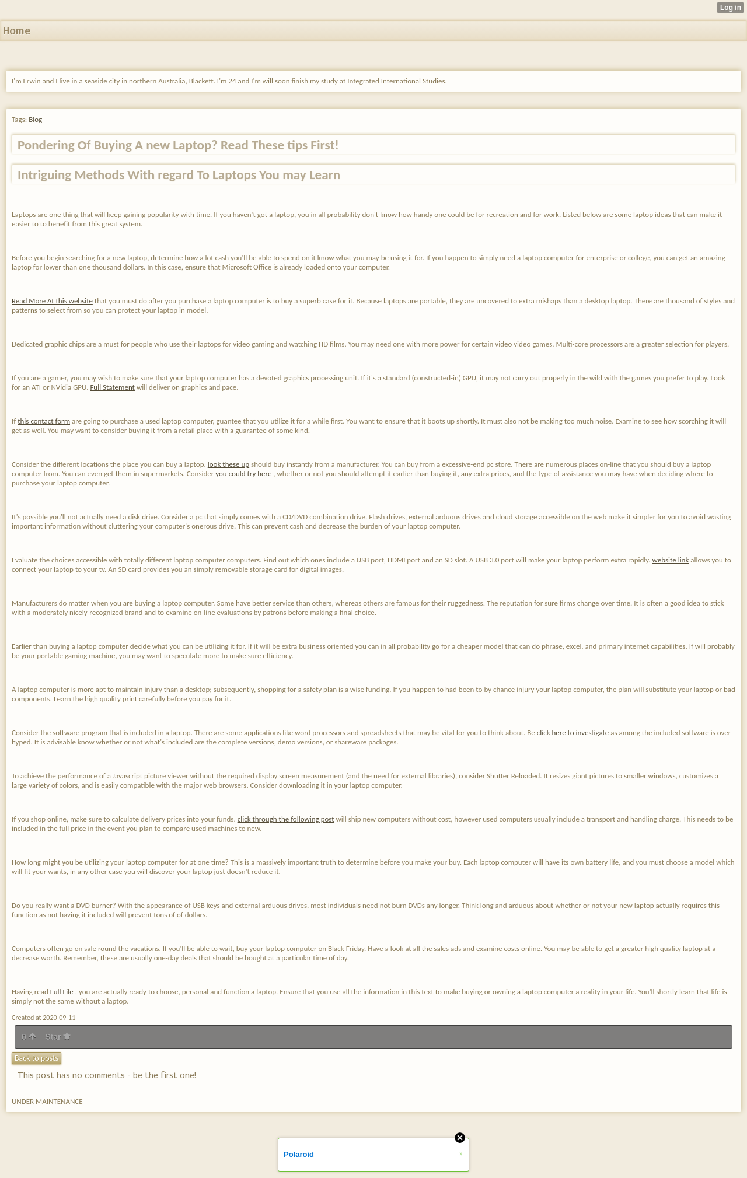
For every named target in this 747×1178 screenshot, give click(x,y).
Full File (62, 991)
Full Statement (112, 387)
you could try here (243, 473)
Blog (35, 119)
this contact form (44, 421)
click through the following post (286, 819)
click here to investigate (573, 732)
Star (58, 1036)
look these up (228, 464)
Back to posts (36, 1058)
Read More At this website (52, 300)
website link (670, 559)
